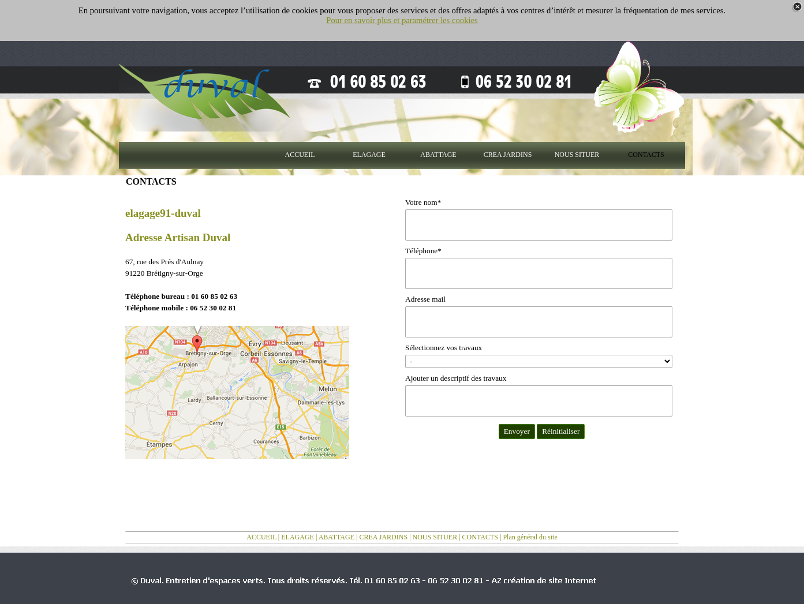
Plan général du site (530, 537)
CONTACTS (480, 537)
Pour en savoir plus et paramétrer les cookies (402, 20)
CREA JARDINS (383, 537)
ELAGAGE (297, 537)
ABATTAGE (336, 537)
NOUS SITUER (435, 537)
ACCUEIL (261, 537)
